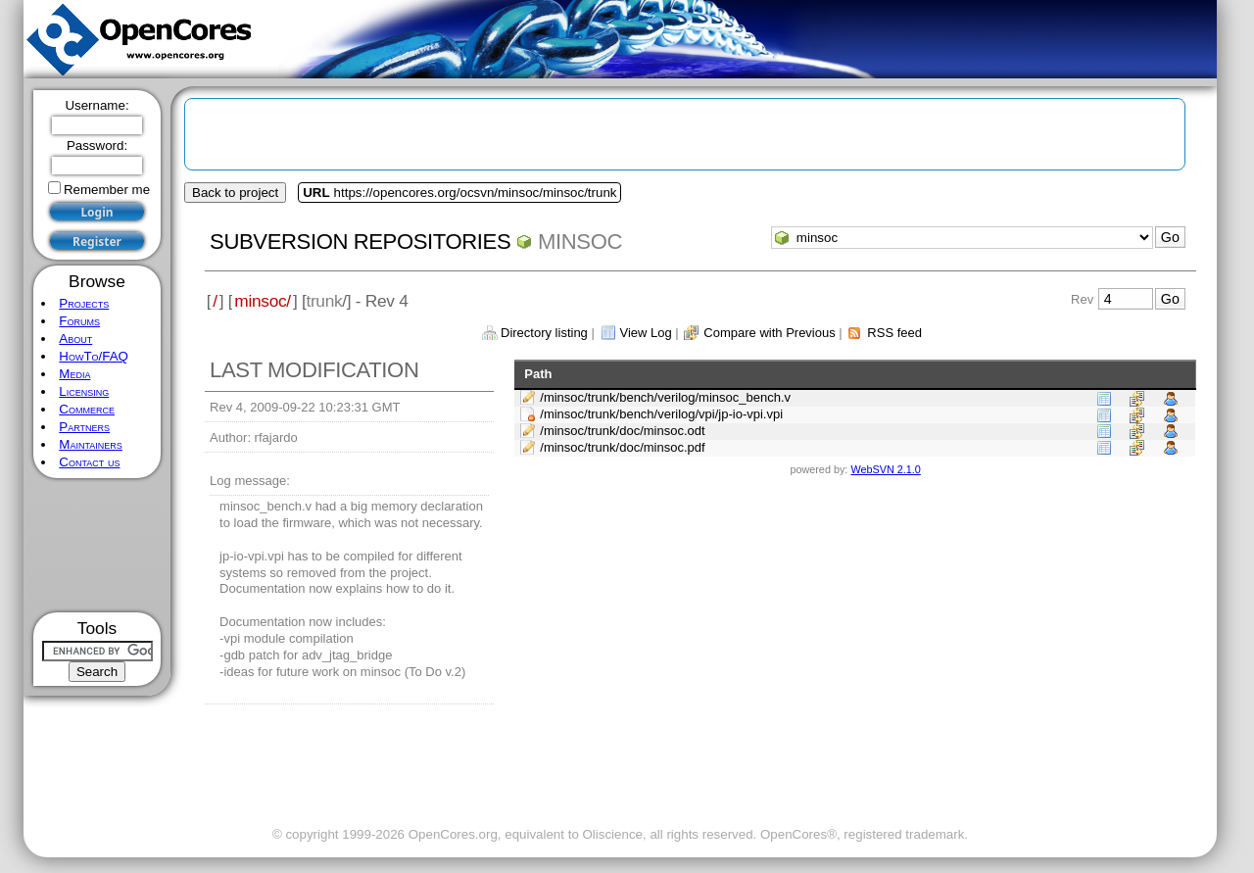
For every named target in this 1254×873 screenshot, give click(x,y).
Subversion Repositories (360, 241)
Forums (79, 321)
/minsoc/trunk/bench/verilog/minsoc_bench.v (665, 397)
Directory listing (544, 332)
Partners (84, 426)
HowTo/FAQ (93, 356)
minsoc (580, 241)
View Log (645, 332)
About (75, 338)
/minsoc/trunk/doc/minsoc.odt (622, 430)
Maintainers (90, 444)
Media (74, 373)
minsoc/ (262, 301)
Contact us (89, 462)
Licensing (84, 391)
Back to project (235, 192)
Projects (84, 303)
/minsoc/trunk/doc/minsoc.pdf (622, 447)
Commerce (87, 409)
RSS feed (894, 332)
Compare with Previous (769, 332)
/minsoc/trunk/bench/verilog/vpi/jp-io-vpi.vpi (661, 414)
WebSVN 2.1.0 (885, 469)
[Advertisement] (97, 545)
